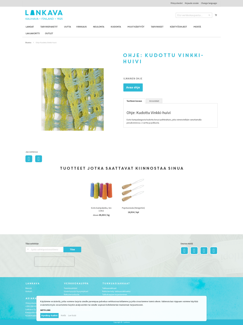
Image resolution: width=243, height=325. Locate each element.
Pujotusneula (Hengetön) (133, 207)
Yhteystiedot (176, 3)
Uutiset (28, 291)
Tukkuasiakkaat (109, 288)
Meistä (28, 288)
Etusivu (28, 42)
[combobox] (194, 15)
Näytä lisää (45, 310)
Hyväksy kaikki (49, 315)
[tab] (134, 100)
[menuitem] (30, 27)
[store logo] (44, 15)
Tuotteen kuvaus (134, 101)
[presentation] (54, 261)
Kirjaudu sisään (192, 3)
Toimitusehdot (70, 288)
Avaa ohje (133, 87)
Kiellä (63, 315)
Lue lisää (72, 315)
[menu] (121, 30)
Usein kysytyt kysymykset (76, 291)
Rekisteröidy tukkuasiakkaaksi (116, 291)
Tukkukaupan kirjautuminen (114, 294)
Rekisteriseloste (71, 294)
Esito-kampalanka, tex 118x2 (101, 209)
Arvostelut (154, 101)
